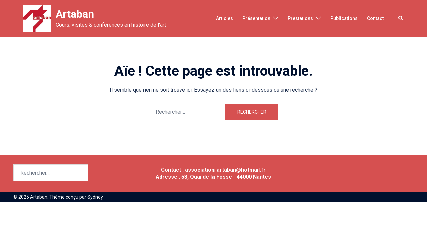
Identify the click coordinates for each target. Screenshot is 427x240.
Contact (375, 18)
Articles (224, 18)
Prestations (300, 18)
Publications (344, 18)
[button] (401, 18)
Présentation (256, 18)
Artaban (75, 14)
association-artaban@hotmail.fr (225, 170)
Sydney (95, 197)
